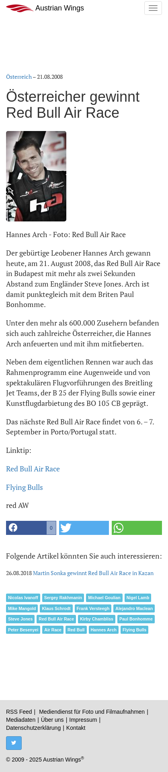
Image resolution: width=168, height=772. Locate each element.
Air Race (52, 629)
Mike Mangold (22, 608)
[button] (31, 528)
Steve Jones (20, 618)
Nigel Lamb (138, 597)
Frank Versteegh (93, 608)
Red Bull (76, 629)
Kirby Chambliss (96, 618)
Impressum (83, 720)
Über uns (52, 720)
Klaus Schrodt (56, 608)
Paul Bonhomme (136, 618)
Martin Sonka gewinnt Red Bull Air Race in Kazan (93, 573)
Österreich (19, 76)
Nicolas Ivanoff (23, 597)
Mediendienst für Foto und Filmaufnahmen (92, 712)
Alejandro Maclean (134, 608)
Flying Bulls (24, 487)
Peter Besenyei (23, 629)
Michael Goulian (104, 597)
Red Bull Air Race (33, 468)
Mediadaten (20, 720)
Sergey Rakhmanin (63, 597)
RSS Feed (19, 712)
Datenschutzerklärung (33, 728)
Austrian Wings (45, 8)
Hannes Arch (104, 629)
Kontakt (75, 728)
